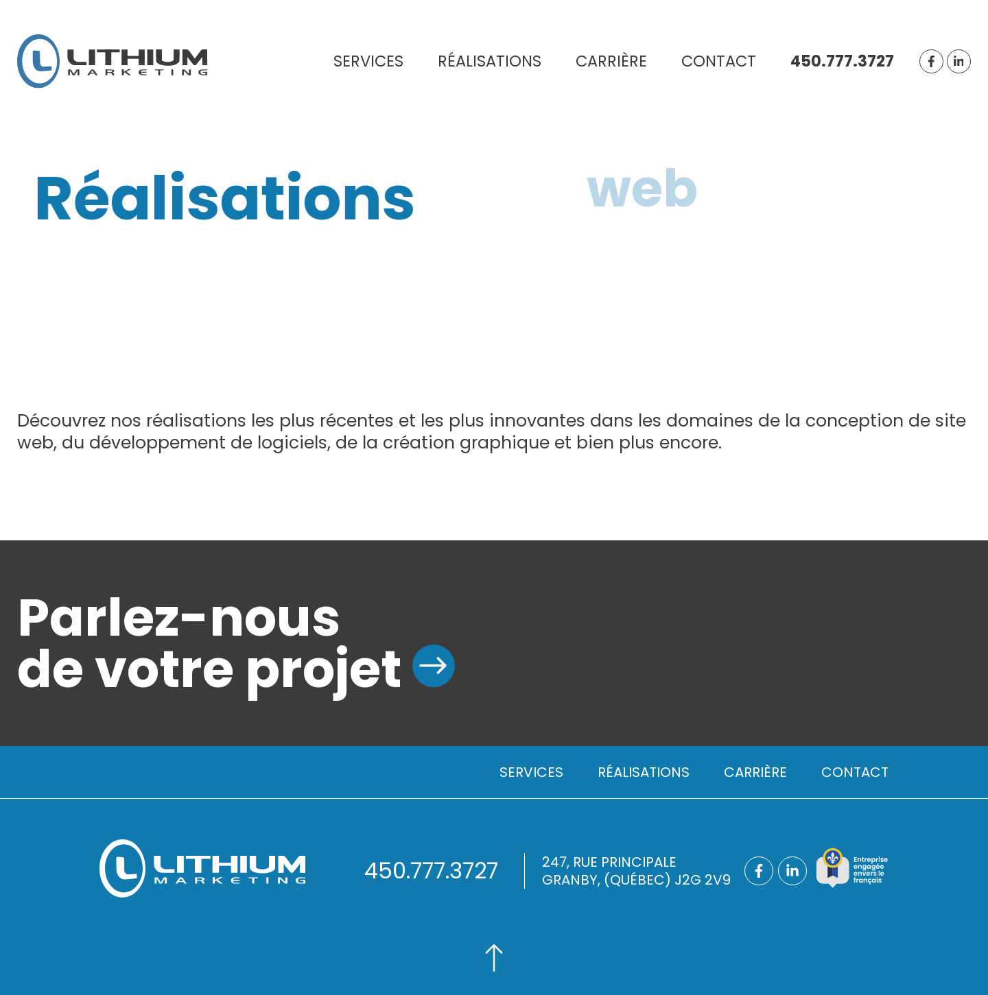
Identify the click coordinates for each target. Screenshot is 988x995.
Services (368, 61)
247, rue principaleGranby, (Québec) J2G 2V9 (636, 870)
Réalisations (489, 61)
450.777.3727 (842, 61)
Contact (718, 61)
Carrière (611, 61)
